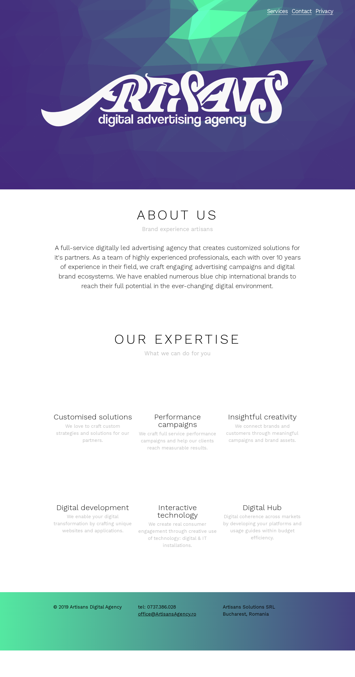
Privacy (324, 11)
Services (277, 11)
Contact (302, 11)
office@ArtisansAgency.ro (167, 614)
